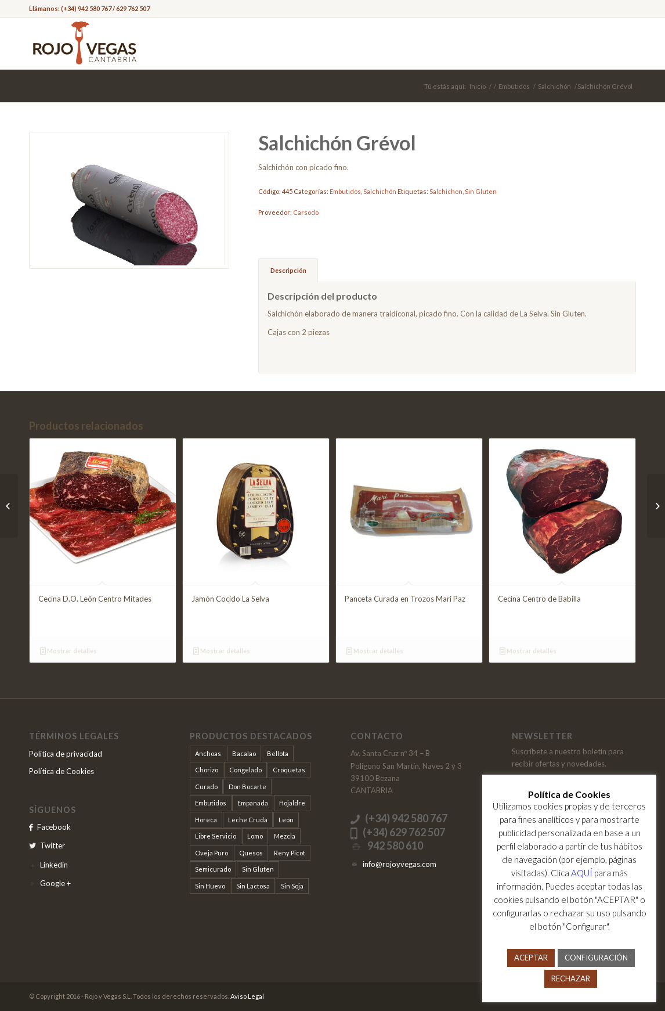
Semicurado (213, 869)
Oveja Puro (211, 853)
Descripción (288, 270)
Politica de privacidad (65, 753)
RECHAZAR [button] (570, 978)
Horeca (206, 819)
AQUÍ (581, 873)
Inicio (477, 86)
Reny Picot (289, 853)
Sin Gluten (481, 191)
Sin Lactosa (253, 886)
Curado (206, 786)
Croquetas (289, 769)
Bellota (277, 753)
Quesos (251, 853)
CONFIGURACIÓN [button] (596, 957)
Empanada (252, 803)
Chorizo (206, 769)
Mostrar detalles (68, 651)
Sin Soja (292, 886)
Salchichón (554, 86)
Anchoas (208, 753)
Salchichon (445, 191)
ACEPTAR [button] (531, 957)
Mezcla (284, 836)
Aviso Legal (247, 996)
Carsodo (306, 212)
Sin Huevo (210, 886)
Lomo (255, 836)
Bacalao (244, 753)
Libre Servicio (215, 836)
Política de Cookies (61, 771)
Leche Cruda (248, 819)
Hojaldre (292, 803)
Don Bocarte (247, 786)
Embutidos (514, 86)
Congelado (245, 769)
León (286, 819)
